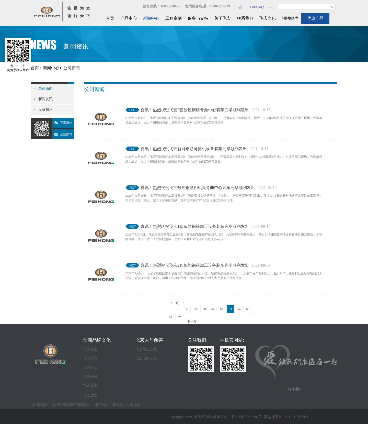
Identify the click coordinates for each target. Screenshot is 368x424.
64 (238, 309)
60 (204, 309)
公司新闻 (71, 68)
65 (247, 309)
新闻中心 (51, 68)
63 (230, 309)
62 (221, 309)
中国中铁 (100, 405)
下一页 (191, 321)
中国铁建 (116, 405)
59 (195, 309)
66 (170, 317)
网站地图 (270, 417)
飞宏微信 (66, 123)
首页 (110, 18)
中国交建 (133, 405)
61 (212, 309)
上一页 (174, 303)
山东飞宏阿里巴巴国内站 (70, 405)
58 (186, 309)
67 (179, 317)
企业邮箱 (66, 134)
